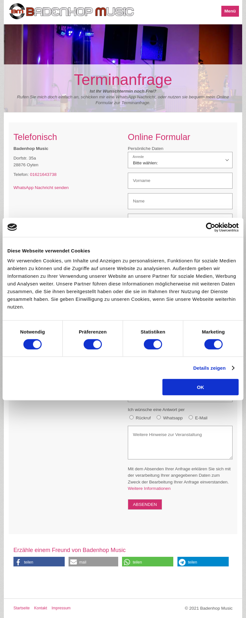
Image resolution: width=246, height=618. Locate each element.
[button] (39, 561)
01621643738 (43, 174)
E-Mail (201, 418)
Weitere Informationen (149, 488)
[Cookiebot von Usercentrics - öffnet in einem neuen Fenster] (211, 227)
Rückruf (143, 418)
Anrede (138, 157)
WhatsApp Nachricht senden (41, 187)
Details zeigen (209, 367)
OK (200, 387)
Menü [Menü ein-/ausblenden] (230, 11)
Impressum (61, 608)
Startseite (21, 608)
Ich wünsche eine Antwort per (156, 409)
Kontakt (40, 608)
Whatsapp (173, 418)
